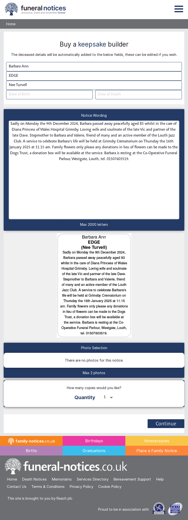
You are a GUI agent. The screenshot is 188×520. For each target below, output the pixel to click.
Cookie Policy (109, 486)
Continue (166, 424)
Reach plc (64, 498)
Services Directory (92, 479)
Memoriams (62, 479)
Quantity (84, 397)
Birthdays (94, 440)
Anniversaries (156, 440)
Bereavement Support (132, 479)
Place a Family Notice (156, 450)
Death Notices (34, 479)
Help (160, 479)
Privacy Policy (81, 486)
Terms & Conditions (48, 486)
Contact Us (16, 486)
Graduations (94, 450)
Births (31, 450)
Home (10, 24)
